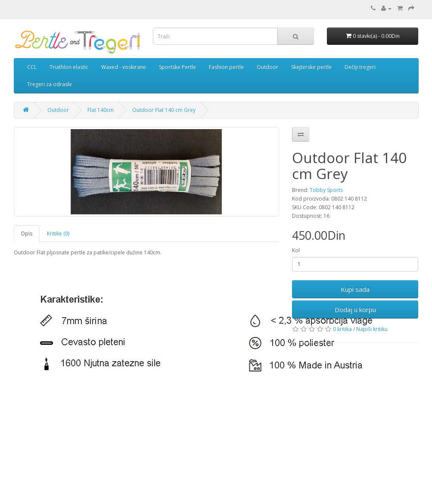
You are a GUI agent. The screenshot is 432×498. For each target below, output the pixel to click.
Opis (26, 233)
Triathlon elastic (69, 67)
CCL (32, 67)
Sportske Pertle (177, 67)
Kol (296, 250)
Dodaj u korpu (355, 309)
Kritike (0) (58, 233)
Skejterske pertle (311, 67)
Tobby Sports (326, 190)
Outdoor (267, 67)
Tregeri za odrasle (49, 84)
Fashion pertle (226, 67)
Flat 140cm (100, 110)
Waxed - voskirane (123, 67)
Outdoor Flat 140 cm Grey (164, 110)
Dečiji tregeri (360, 67)
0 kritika (342, 329)
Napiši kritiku (372, 329)
